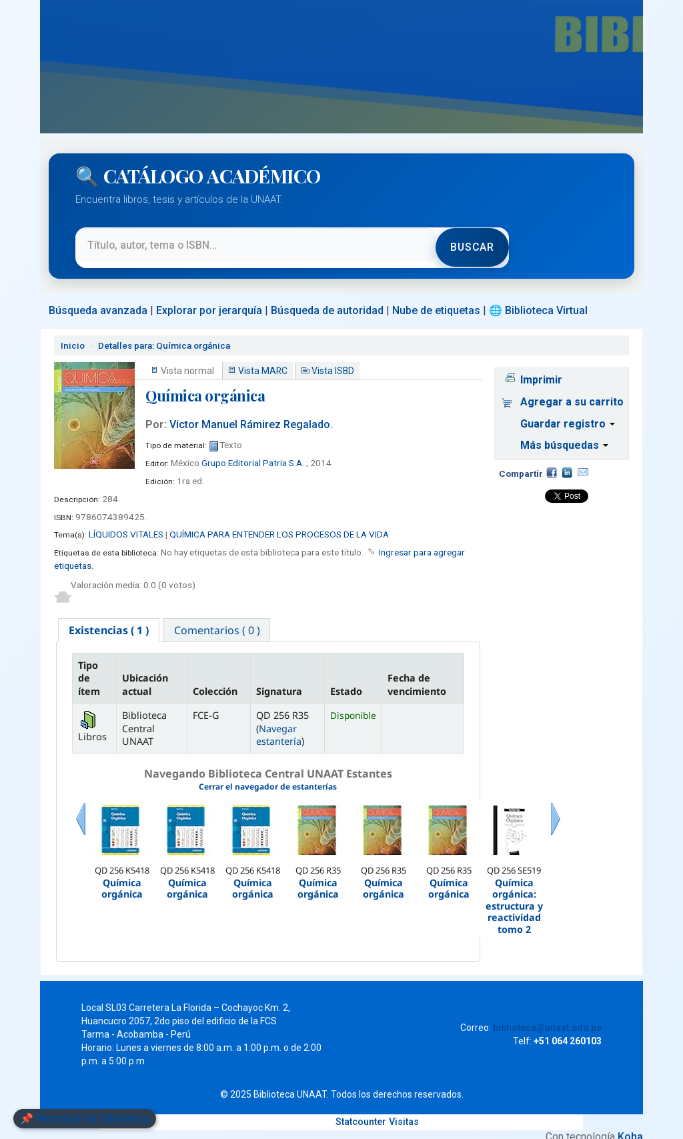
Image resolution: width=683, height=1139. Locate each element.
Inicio (73, 332)
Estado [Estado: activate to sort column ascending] (346, 680)
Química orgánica (164, 332)
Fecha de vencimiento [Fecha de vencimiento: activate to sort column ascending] (417, 673)
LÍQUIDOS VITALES (126, 522)
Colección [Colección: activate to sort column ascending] (215, 680)
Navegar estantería (278, 723)
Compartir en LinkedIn (567, 460)
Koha (630, 1125)
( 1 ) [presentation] (109, 618)
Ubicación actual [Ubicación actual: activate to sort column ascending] (145, 673)
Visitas (404, 1110)
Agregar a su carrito (572, 389)
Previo (80, 824)
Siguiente (555, 824)
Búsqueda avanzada (98, 297)
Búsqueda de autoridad (327, 297)
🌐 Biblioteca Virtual (538, 297)
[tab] (109, 618)
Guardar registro (567, 411)
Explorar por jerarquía (209, 297)
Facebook (551, 460)
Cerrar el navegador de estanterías (268, 776)
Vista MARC (262, 358)
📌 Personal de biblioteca (84, 1118)
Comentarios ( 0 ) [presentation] (220, 618)
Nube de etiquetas (436, 297)
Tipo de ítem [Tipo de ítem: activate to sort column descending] (89, 667)
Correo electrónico (583, 460)
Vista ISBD (332, 358)
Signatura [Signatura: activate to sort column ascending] (279, 680)
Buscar (471, 241)
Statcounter (360, 1110)
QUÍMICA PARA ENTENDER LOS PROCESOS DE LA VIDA (279, 522)
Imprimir (541, 367)
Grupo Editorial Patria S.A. (252, 450)
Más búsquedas (564, 433)
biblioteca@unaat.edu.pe (547, 1016)
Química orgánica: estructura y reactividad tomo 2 (514, 895)
